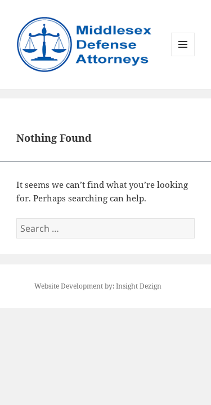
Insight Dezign (138, 286)
